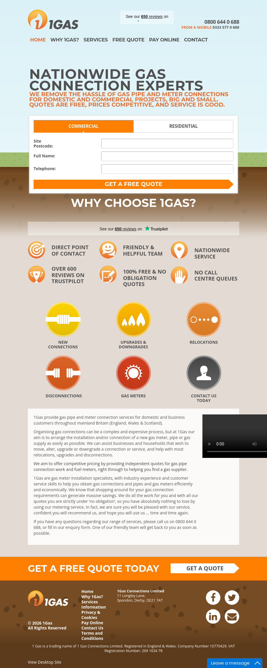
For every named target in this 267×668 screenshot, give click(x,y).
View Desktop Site (44, 662)
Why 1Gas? (64, 40)
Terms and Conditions (92, 635)
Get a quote (205, 568)
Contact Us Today (203, 398)
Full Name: (44, 155)
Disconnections (63, 395)
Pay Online (164, 40)
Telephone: (45, 168)
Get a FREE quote (133, 184)
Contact (196, 40)
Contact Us (92, 628)
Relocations (204, 342)
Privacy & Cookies (90, 614)
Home (38, 40)
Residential (183, 126)
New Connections (63, 344)
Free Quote (128, 40)
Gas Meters (133, 395)
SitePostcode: (43, 143)
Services (95, 40)
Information (93, 607)
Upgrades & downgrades (133, 344)
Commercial (83, 126)
